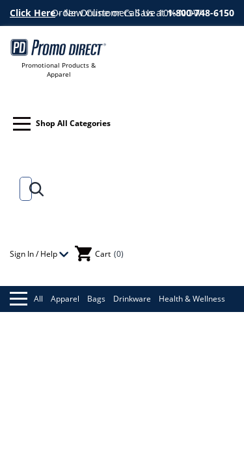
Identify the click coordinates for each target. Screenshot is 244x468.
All (26, 299)
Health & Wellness (192, 298)
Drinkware (132, 298)
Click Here (32, 12)
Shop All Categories (62, 124)
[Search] (23, 188)
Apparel (65, 298)
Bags (96, 298)
